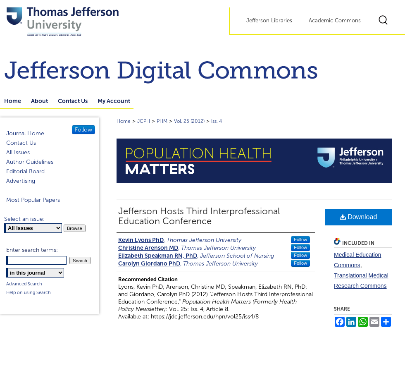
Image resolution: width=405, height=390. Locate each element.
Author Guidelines (29, 162)
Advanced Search (24, 283)
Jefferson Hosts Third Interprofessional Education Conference (199, 216)
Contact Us (21, 143)
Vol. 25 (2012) (189, 121)
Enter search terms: (32, 250)
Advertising (20, 181)
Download (358, 216)
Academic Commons (335, 21)
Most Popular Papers (33, 200)
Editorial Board (25, 171)
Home (124, 121)
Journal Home (25, 133)
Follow (300, 239)
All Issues (18, 152)
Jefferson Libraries (269, 21)
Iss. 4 (216, 121)
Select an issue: (24, 219)
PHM (162, 121)
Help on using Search (28, 292)
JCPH (143, 121)
